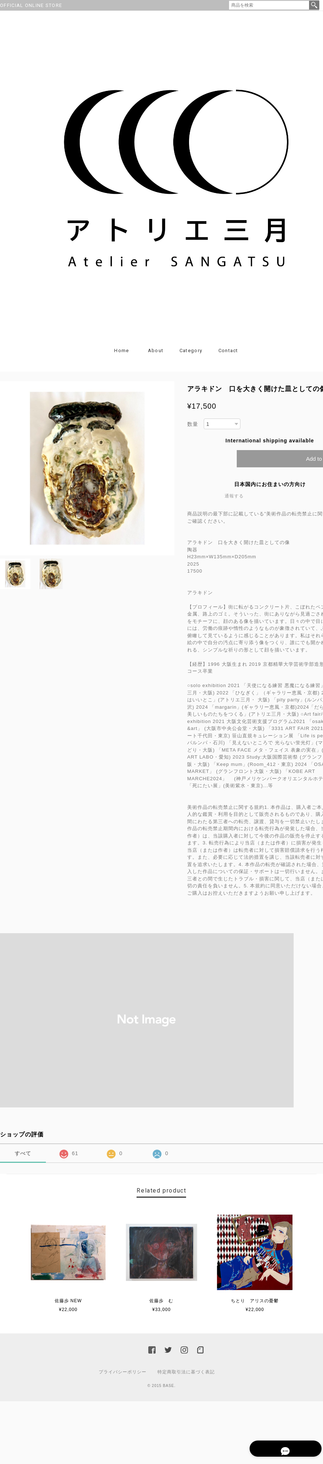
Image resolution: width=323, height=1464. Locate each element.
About (156, 355)
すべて (23, 1158)
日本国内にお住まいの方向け (270, 489)
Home (121, 355)
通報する (234, 501)
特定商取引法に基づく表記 (186, 1376)
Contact (228, 355)
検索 (314, 5)
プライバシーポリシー (122, 1376)
